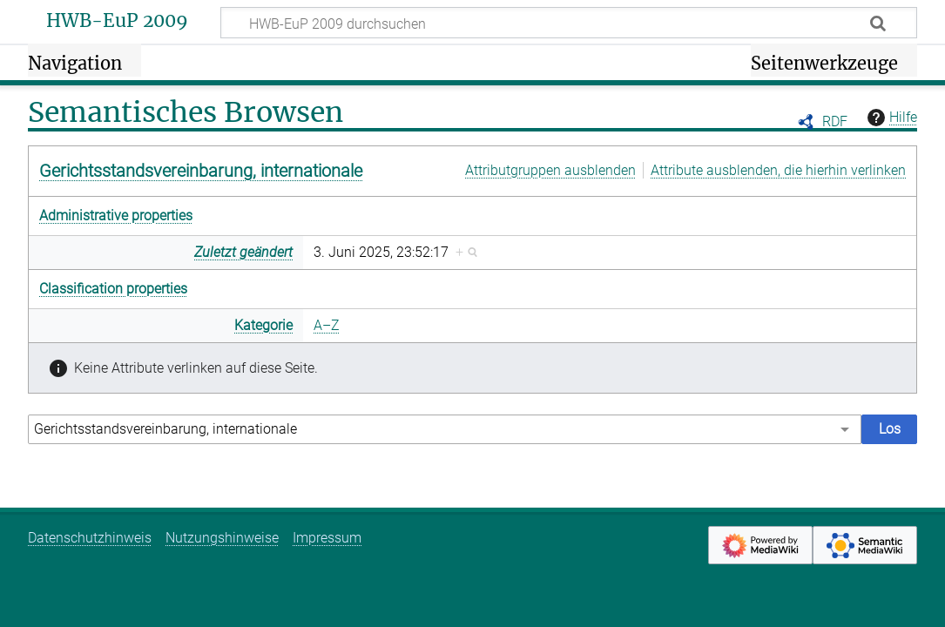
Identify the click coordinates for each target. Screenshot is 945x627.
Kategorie (263, 325)
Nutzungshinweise (222, 537)
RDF (834, 121)
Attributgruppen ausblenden (550, 170)
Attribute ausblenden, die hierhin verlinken (778, 170)
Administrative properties (115, 215)
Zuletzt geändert (243, 252)
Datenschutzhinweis (90, 537)
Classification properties (113, 288)
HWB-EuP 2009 (117, 21)
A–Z (327, 325)
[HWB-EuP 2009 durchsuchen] (568, 22)
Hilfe (890, 117)
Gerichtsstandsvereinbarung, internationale (200, 170)
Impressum (327, 537)
